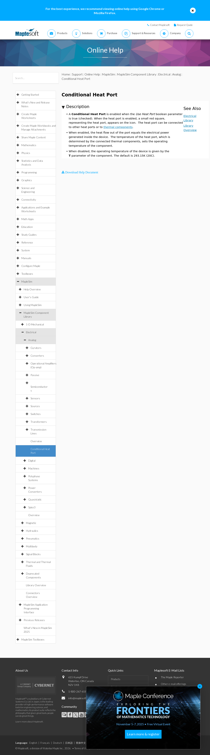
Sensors (35, 398)
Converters (37, 355)
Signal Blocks (33, 554)
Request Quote (185, 24)
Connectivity (28, 199)
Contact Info (70, 670)
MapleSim (26, 281)
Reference (27, 242)
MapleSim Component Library (136, 74)
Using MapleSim (33, 305)
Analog (32, 340)
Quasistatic (35, 499)
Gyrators (36, 347)
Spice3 (31, 507)
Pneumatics (32, 538)
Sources (35, 406)
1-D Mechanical (35, 324)
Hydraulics (32, 530)
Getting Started (30, 94)
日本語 (69, 742)
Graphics (26, 180)
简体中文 (81, 742)
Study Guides (29, 234)
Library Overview (36, 585)
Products (115, 679)
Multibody (31, 546)
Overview (36, 441)
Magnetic (31, 522)
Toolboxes (27, 273)
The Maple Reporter (172, 677)
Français (45, 742)
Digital (31, 460)
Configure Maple (30, 265)
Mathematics (28, 145)
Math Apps (27, 219)
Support (77, 74)
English (33, 742)
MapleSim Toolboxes (32, 639)
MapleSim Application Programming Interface (36, 608)
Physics (25, 153)
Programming (29, 172)
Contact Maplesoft (160, 24)
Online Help (92, 74)
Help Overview (32, 289)
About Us (21, 670)
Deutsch (57, 742)
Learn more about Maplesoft (29, 721)
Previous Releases (34, 620)
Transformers (39, 421)
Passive (35, 375)
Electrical (31, 332)
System (25, 250)
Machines (33, 468)
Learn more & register (143, 734)
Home (66, 74)
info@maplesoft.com (80, 698)
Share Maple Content (33, 137)
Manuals (26, 258)
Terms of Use (81, 748)
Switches (36, 414)
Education (27, 226)
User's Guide (31, 297)
